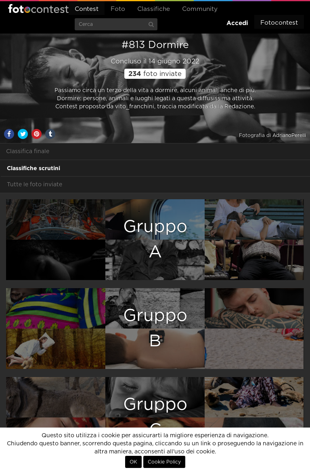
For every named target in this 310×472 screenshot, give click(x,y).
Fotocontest (38, 8)
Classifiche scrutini (33, 168)
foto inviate (155, 74)
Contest (86, 9)
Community (200, 9)
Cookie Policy (164, 461)
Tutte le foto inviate (34, 185)
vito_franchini (134, 107)
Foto (118, 9)
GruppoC (155, 417)
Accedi (237, 22)
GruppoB (155, 328)
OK (133, 461)
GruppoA (155, 239)
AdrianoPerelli (289, 135)
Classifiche (153, 9)
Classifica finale (27, 151)
